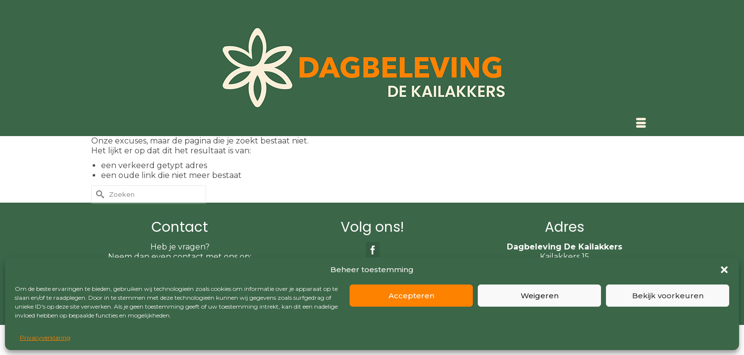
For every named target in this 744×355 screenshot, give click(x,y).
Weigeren (540, 295)
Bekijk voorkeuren (668, 295)
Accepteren (411, 295)
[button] (724, 270)
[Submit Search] (98, 223)
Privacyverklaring (45, 337)
